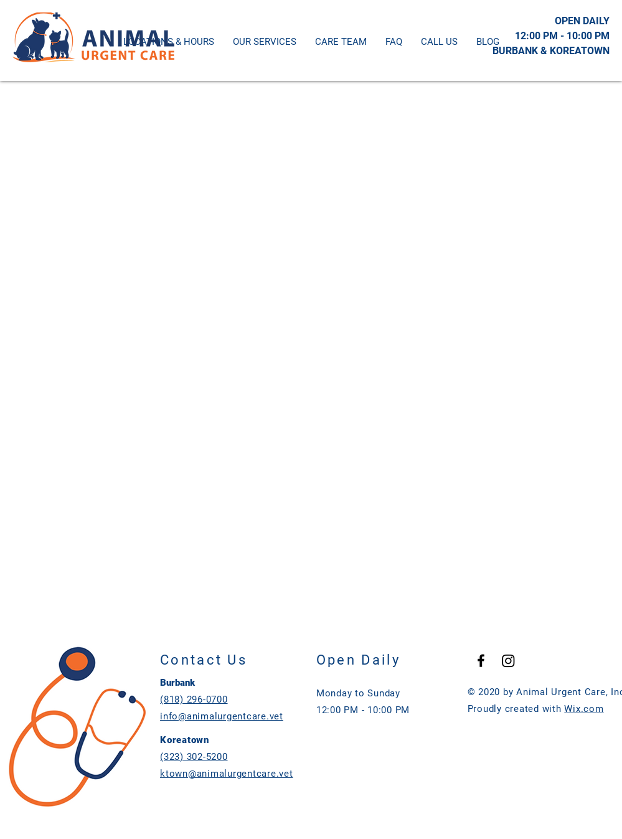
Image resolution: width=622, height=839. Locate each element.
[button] (439, 42)
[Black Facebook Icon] (481, 660)
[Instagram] (508, 660)
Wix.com (583, 708)
